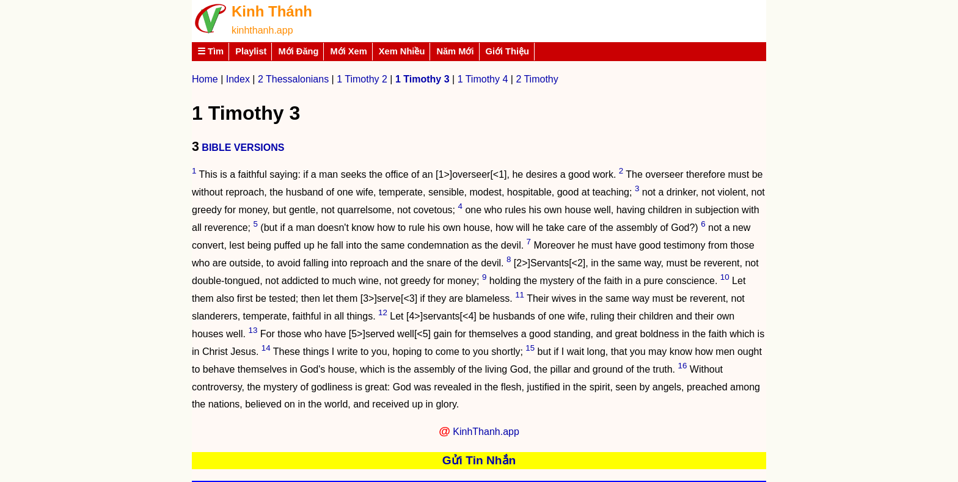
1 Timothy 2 (362, 79)
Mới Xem (348, 51)
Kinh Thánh (272, 11)
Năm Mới (455, 51)
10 (724, 277)
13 (253, 330)
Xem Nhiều (402, 51)
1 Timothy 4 (483, 79)
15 (530, 347)
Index (238, 79)
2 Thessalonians (293, 79)
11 (519, 294)
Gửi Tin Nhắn (479, 460)
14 (266, 347)
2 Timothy (537, 79)
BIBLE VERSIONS (243, 147)
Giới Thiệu (508, 51)
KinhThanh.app (486, 431)
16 (682, 365)
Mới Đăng (298, 51)
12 (382, 312)
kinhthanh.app (262, 30)
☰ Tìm (210, 51)
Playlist (250, 51)
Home (205, 79)
